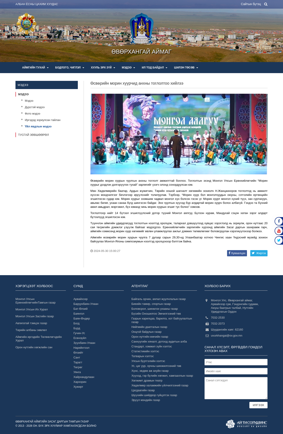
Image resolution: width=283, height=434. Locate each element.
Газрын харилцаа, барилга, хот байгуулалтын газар (161, 320)
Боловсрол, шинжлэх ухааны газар (154, 308)
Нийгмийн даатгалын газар (149, 327)
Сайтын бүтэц (251, 4)
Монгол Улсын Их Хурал (31, 309)
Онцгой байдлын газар (146, 331)
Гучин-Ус (79, 333)
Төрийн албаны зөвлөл (31, 330)
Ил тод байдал (154, 67)
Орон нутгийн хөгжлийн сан (33, 347)
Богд (76, 323)
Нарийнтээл (81, 347)
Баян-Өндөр (81, 318)
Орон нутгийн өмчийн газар (149, 336)
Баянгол (78, 313)
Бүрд (76, 328)
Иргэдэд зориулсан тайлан (42, 120)
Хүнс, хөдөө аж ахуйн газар (149, 370)
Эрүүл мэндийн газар (145, 400)
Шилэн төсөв (186, 67)
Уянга (77, 372)
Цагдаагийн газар (143, 390)
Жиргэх (259, 253)
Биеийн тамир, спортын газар (151, 304)
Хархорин (79, 381)
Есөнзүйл (79, 338)
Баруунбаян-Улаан (85, 304)
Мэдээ (128, 67)
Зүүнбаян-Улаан (84, 342)
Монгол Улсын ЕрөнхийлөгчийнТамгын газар (35, 300)
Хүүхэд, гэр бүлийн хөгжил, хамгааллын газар (162, 375)
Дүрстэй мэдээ (34, 107)
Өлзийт (78, 352)
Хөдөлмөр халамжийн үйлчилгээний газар (159, 385)
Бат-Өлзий (80, 308)
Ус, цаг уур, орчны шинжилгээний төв (156, 366)
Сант (76, 357)
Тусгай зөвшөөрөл (33, 134)
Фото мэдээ (32, 113)
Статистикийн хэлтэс (145, 351)
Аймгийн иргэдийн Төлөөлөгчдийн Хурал (38, 338)
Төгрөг (77, 367)
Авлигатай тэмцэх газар (31, 323)
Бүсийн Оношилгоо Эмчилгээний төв (156, 313)
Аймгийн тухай (35, 67)
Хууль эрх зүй (103, 67)
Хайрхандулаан (83, 377)
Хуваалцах (237, 253)
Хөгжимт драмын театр (146, 380)
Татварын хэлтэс (142, 356)
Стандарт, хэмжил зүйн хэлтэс (151, 346)
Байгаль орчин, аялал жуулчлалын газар (158, 299)
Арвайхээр (80, 299)
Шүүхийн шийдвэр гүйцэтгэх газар (154, 395)
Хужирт (78, 386)
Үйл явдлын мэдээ (38, 126)
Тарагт (77, 362)
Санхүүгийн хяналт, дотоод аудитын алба (159, 341)
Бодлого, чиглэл (69, 67)
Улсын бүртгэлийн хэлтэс (148, 361)
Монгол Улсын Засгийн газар (34, 316)
